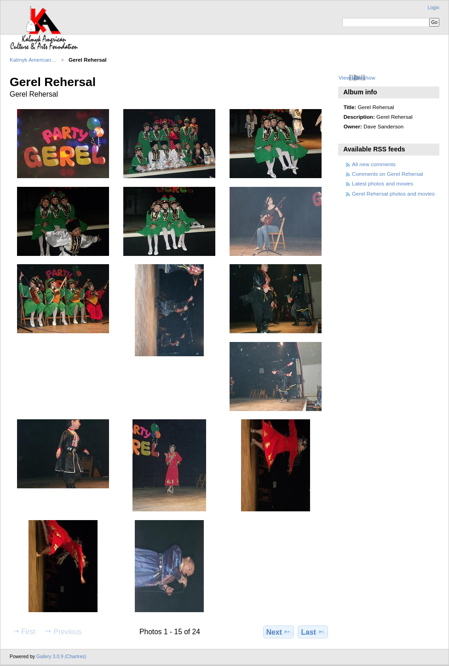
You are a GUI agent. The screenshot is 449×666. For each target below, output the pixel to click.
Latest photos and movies (382, 183)
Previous (63, 631)
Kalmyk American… (33, 60)
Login (433, 7)
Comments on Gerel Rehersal (387, 174)
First (23, 631)
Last (313, 632)
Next (278, 632)
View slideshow (357, 78)
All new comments (374, 164)
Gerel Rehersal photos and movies (393, 194)
